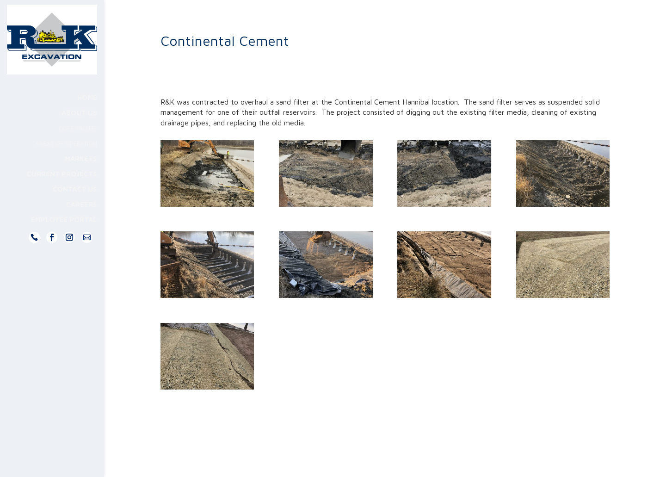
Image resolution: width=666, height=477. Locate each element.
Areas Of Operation (66, 162)
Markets (81, 177)
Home (87, 116)
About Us (79, 131)
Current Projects (62, 192)
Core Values (78, 146)
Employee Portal (64, 238)
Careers (81, 223)
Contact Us (75, 207)
